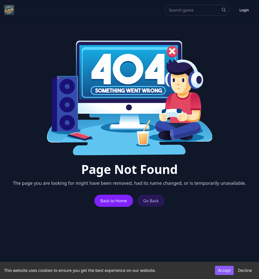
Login (244, 10)
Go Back (151, 201)
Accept (224, 270)
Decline (245, 270)
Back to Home (113, 201)
